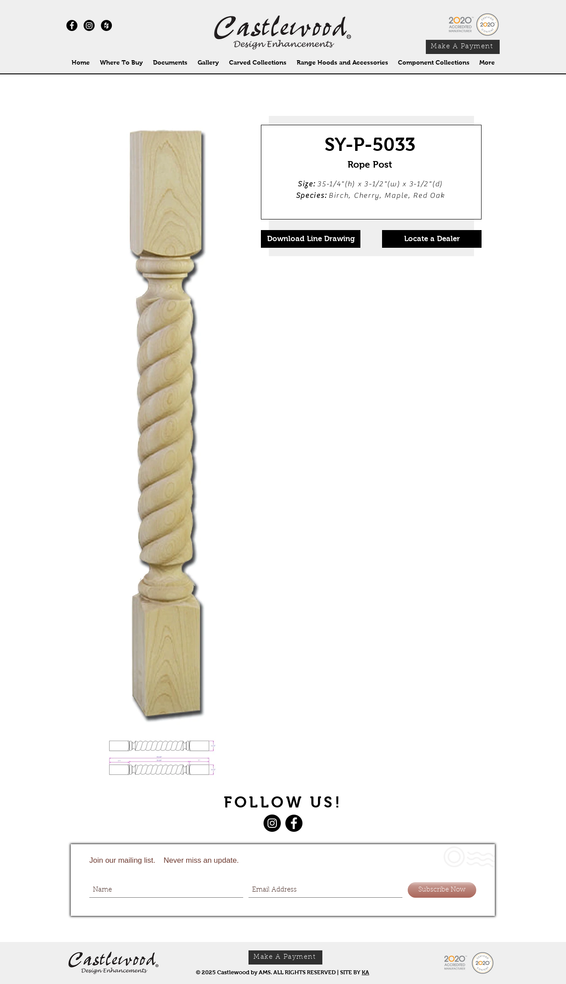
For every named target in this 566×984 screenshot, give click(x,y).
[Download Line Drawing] (310, 239)
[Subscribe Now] (442, 890)
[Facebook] (293, 823)
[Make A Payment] (463, 47)
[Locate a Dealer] (432, 239)
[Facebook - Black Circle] (71, 25)
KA (365, 972)
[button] (257, 62)
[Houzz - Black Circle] (106, 25)
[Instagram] (89, 25)
